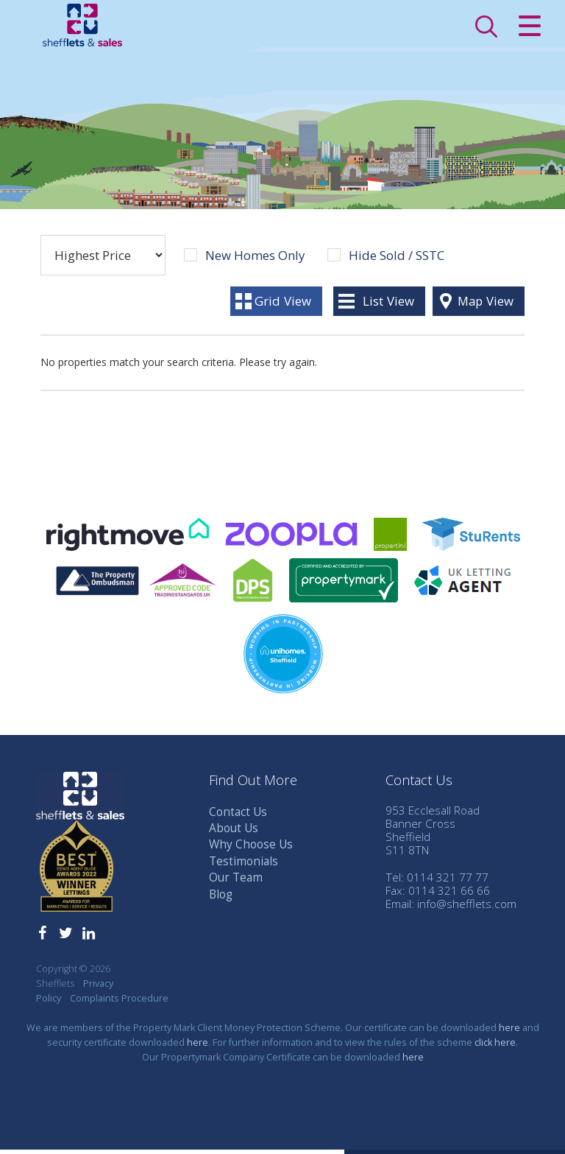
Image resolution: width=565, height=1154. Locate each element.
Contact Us (238, 816)
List (388, 305)
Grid (283, 305)
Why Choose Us (251, 848)
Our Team (236, 882)
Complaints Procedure (119, 1002)
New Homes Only (255, 260)
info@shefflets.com (466, 908)
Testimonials (243, 865)
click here (495, 1047)
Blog (220, 899)
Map (486, 305)
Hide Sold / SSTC (396, 260)
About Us (233, 832)
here (509, 1032)
